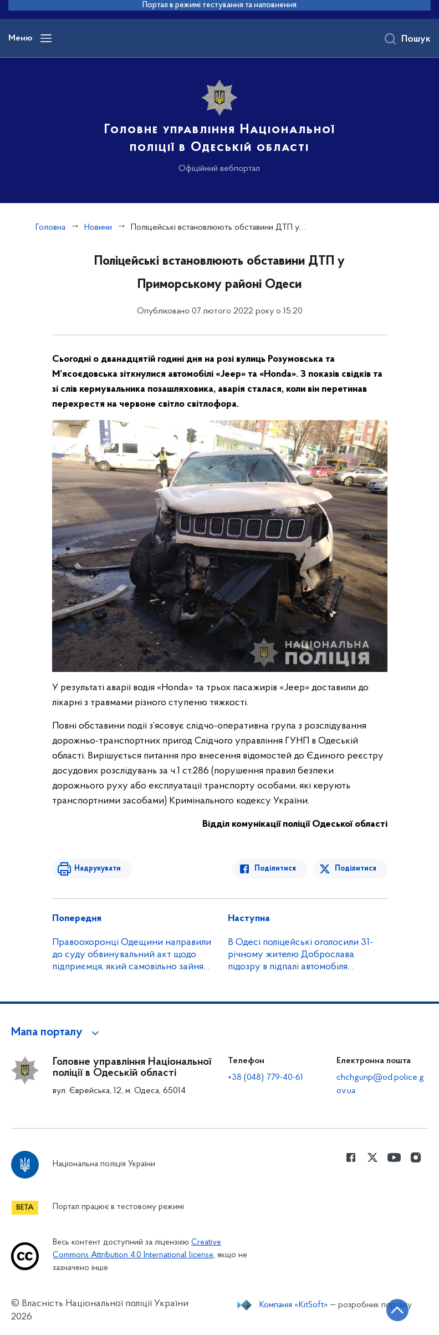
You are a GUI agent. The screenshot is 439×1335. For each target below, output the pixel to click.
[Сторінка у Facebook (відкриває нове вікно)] (351, 1157)
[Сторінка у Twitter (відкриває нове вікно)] (372, 1157)
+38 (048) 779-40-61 (265, 1077)
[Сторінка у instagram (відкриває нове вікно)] (415, 1157)
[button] (57, 1032)
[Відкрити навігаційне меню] (46, 38)
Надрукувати (97, 868)
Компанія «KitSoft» (293, 1305)
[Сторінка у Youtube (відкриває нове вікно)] (394, 1157)
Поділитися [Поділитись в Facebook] (275, 868)
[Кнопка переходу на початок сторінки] (397, 1310)
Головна (50, 227)
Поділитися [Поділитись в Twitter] (355, 868)
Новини (98, 227)
